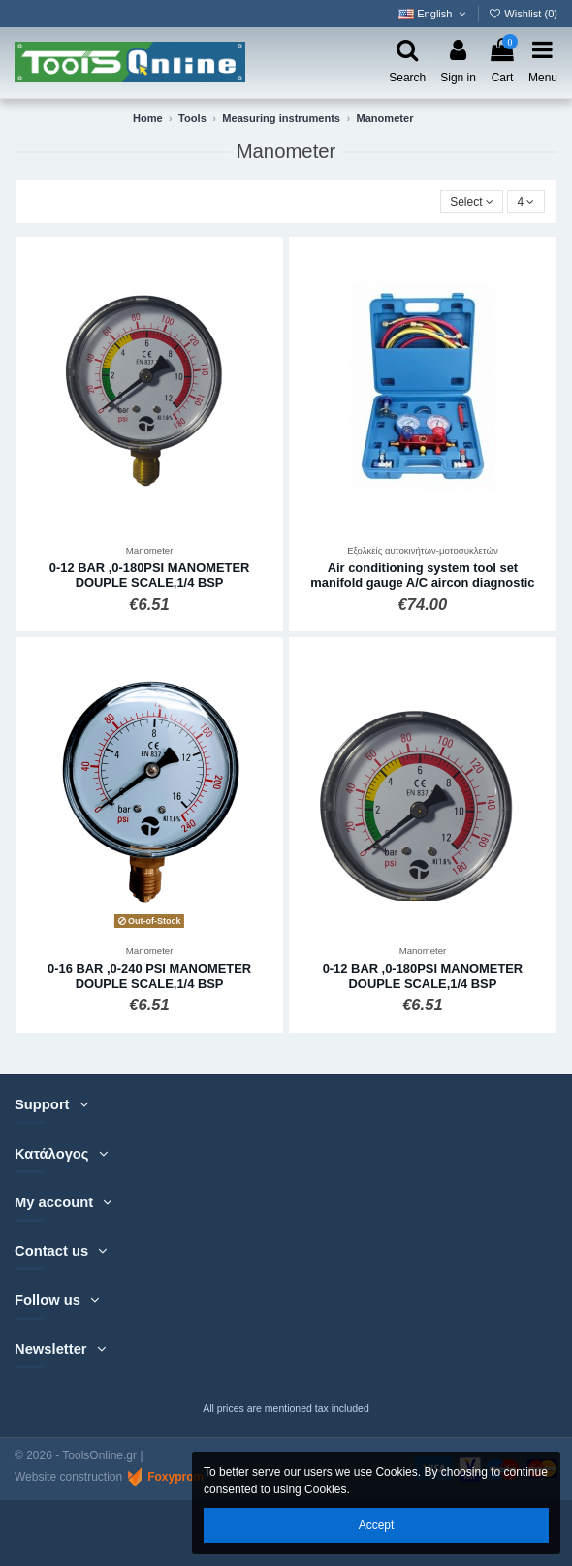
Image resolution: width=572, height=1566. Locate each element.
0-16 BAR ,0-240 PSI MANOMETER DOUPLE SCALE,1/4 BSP (149, 976)
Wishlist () (522, 13)
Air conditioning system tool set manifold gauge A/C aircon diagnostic (422, 575)
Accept (377, 1525)
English (433, 13)
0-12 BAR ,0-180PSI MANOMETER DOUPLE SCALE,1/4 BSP (149, 575)
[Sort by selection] (472, 202)
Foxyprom (163, 1477)
